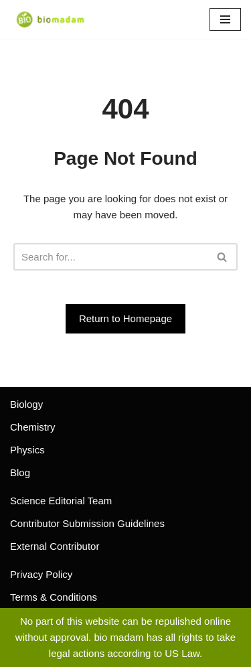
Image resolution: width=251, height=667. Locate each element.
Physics (27, 449)
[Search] (110, 257)
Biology (26, 404)
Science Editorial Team (61, 500)
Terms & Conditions (53, 597)
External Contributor (54, 546)
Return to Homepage (125, 318)
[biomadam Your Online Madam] (50, 19)
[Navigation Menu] (225, 19)
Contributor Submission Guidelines (87, 523)
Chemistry (33, 427)
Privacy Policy (41, 574)
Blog (20, 472)
